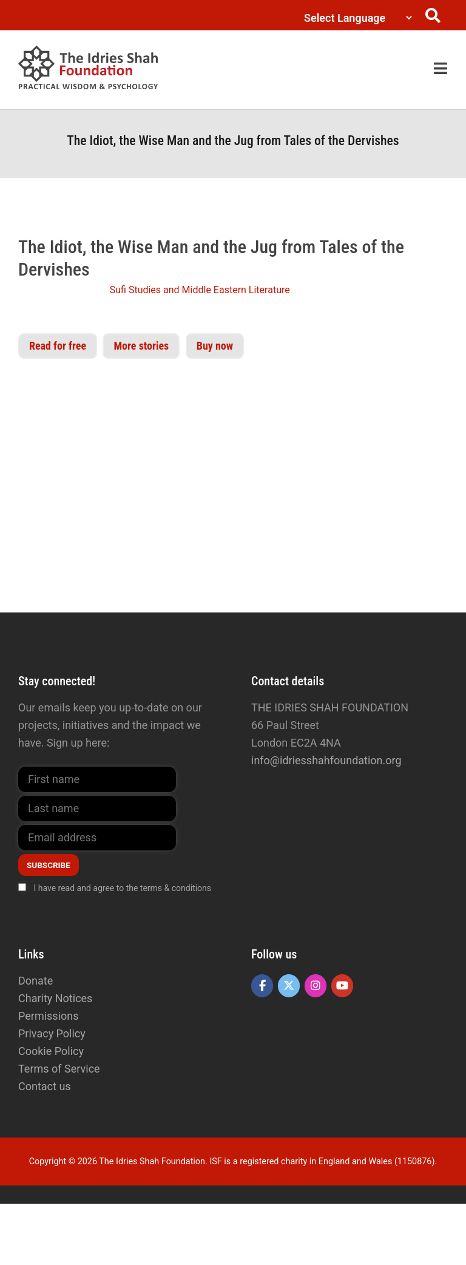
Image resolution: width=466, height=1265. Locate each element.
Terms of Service (59, 1068)
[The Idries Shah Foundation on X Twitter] (289, 985)
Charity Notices (55, 998)
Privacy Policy (52, 1033)
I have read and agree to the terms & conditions (122, 888)
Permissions (48, 1015)
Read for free (57, 345)
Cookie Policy (51, 1051)
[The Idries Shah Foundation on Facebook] (262, 985)
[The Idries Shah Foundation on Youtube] (342, 985)
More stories (141, 345)
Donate (35, 980)
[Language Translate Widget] (355, 18)
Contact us (44, 1086)
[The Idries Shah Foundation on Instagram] (315, 985)
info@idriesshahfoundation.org (326, 760)
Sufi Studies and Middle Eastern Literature (200, 290)
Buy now (215, 345)
